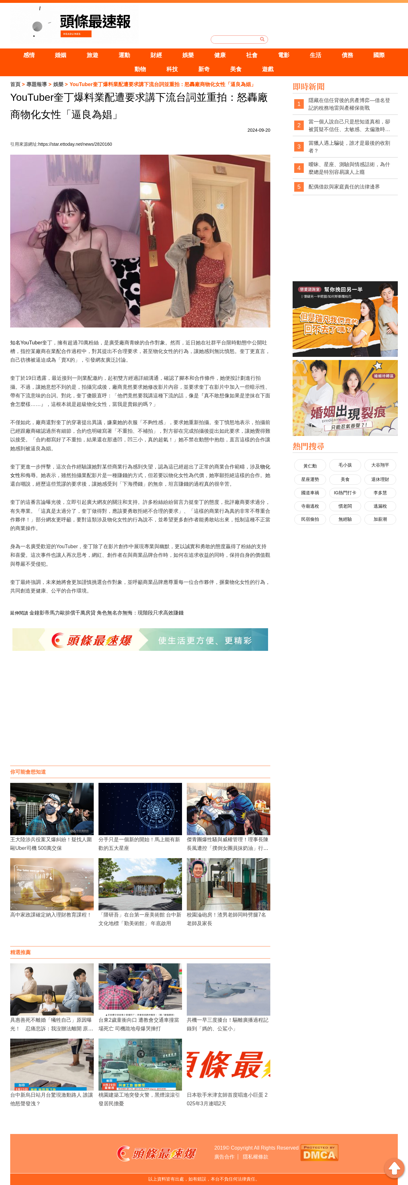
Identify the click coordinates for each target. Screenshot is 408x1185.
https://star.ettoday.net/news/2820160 (75, 144)
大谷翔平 (380, 464)
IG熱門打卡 (345, 492)
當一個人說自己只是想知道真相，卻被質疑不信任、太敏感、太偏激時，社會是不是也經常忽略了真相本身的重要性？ (349, 126)
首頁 (15, 84)
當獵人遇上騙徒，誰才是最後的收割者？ (349, 146)
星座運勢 (310, 479)
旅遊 (92, 55)
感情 (29, 55)
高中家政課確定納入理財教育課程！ (51, 914)
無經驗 (345, 519)
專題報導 (36, 84)
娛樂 (188, 55)
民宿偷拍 (310, 519)
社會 (252, 55)
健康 (220, 55)
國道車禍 (310, 492)
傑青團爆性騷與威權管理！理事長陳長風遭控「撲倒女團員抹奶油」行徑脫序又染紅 (227, 848)
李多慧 (380, 492)
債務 (347, 55)
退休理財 (380, 479)
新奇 (204, 69)
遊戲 (267, 69)
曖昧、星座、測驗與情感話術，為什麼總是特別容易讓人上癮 (349, 168)
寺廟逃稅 (310, 506)
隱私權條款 (255, 1156)
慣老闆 (345, 506)
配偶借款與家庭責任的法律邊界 (344, 186)
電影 (283, 55)
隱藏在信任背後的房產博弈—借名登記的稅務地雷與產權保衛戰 (349, 104)
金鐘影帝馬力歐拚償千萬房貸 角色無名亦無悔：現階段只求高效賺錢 (106, 612)
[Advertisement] (140, 714)
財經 (156, 55)
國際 (379, 55)
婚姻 (60, 55)
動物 (140, 69)
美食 (236, 69)
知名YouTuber (26, 342)
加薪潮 (380, 519)
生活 (315, 55)
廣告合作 (224, 1156)
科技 (172, 69)
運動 (124, 55)
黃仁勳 (310, 465)
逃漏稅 (380, 506)
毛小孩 (345, 464)
